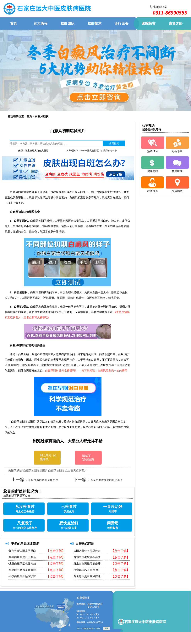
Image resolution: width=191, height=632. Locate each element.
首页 (29, 116)
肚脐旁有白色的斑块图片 (43, 480)
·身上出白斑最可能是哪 (87, 563)
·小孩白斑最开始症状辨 (22, 576)
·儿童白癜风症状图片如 (22, 563)
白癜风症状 (41, 116)
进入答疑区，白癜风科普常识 (102, 150)
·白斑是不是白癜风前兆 (87, 576)
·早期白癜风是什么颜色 (22, 557)
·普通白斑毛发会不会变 (87, 557)
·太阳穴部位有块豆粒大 (87, 550)
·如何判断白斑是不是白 (22, 550)
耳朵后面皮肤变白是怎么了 (106, 480)
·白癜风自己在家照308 (86, 570)
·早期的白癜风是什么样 (22, 570)
